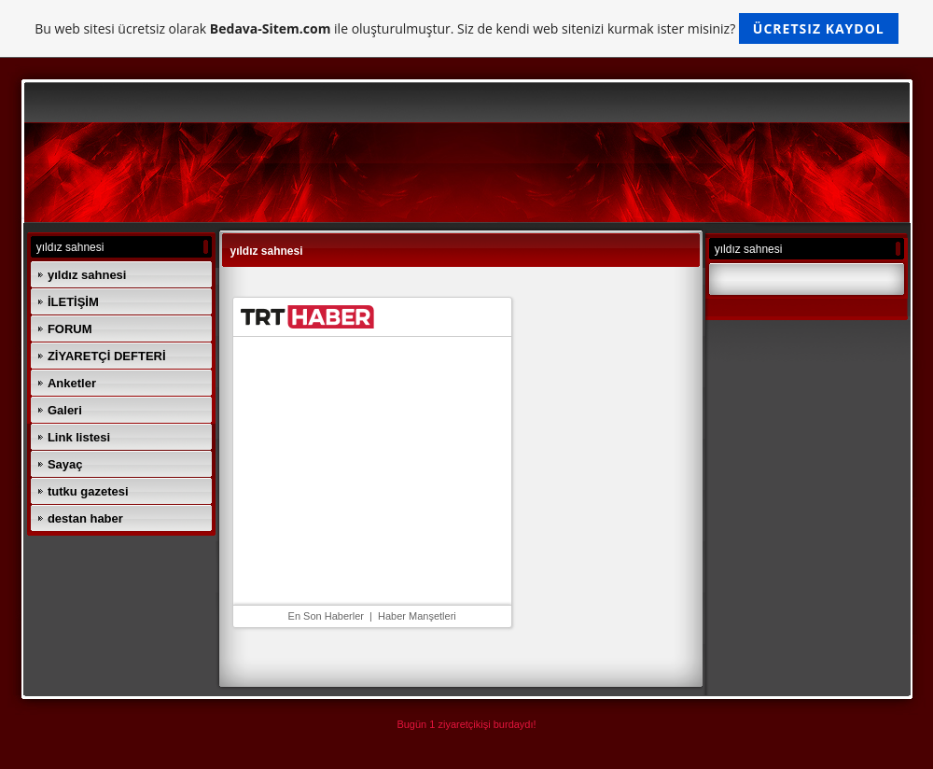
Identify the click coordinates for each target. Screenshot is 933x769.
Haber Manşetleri (417, 616)
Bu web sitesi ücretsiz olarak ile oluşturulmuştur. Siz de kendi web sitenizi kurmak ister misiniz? (466, 28)
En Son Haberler (326, 616)
